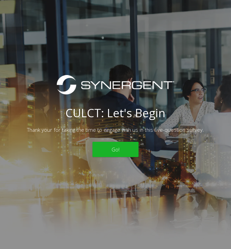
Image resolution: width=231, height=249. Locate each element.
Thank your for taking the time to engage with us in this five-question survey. (115, 129)
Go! (115, 149)
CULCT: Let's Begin (115, 113)
